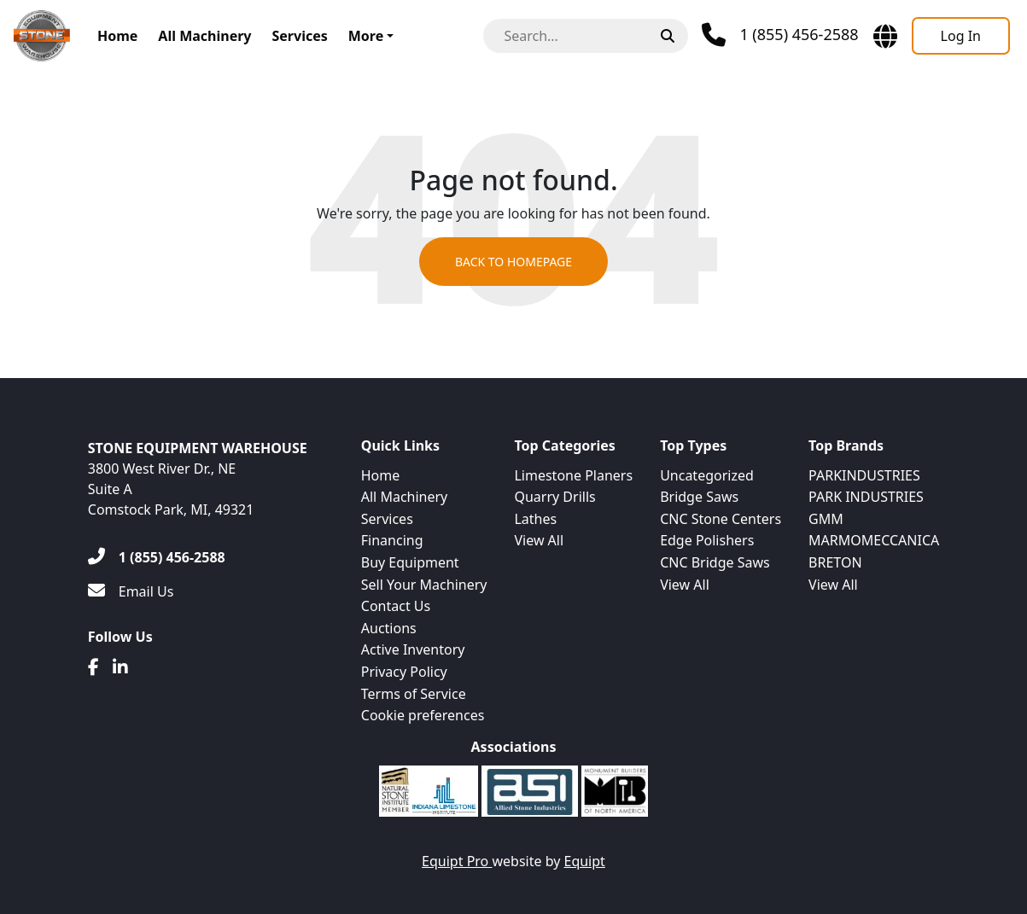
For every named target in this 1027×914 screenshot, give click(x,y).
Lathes (535, 518)
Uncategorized (707, 475)
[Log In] (961, 36)
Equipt (584, 861)
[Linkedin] (120, 667)
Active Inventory (413, 649)
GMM (825, 518)
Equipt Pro (457, 861)
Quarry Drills (554, 496)
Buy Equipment (410, 562)
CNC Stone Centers (720, 518)
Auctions (389, 628)
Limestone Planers (573, 475)
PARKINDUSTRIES (864, 475)
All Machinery (204, 35)
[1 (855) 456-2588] (156, 557)
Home (117, 35)
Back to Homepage (513, 261)
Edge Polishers (707, 540)
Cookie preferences (423, 715)
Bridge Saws (699, 496)
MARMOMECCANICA (873, 540)
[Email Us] (131, 591)
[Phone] (780, 35)
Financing (392, 540)
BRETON (834, 562)
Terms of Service (413, 693)
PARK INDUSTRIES (866, 496)
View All (538, 540)
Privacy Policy (404, 671)
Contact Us (395, 606)
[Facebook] (93, 667)
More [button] (365, 35)
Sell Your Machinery (424, 584)
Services (299, 35)
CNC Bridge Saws (715, 562)
